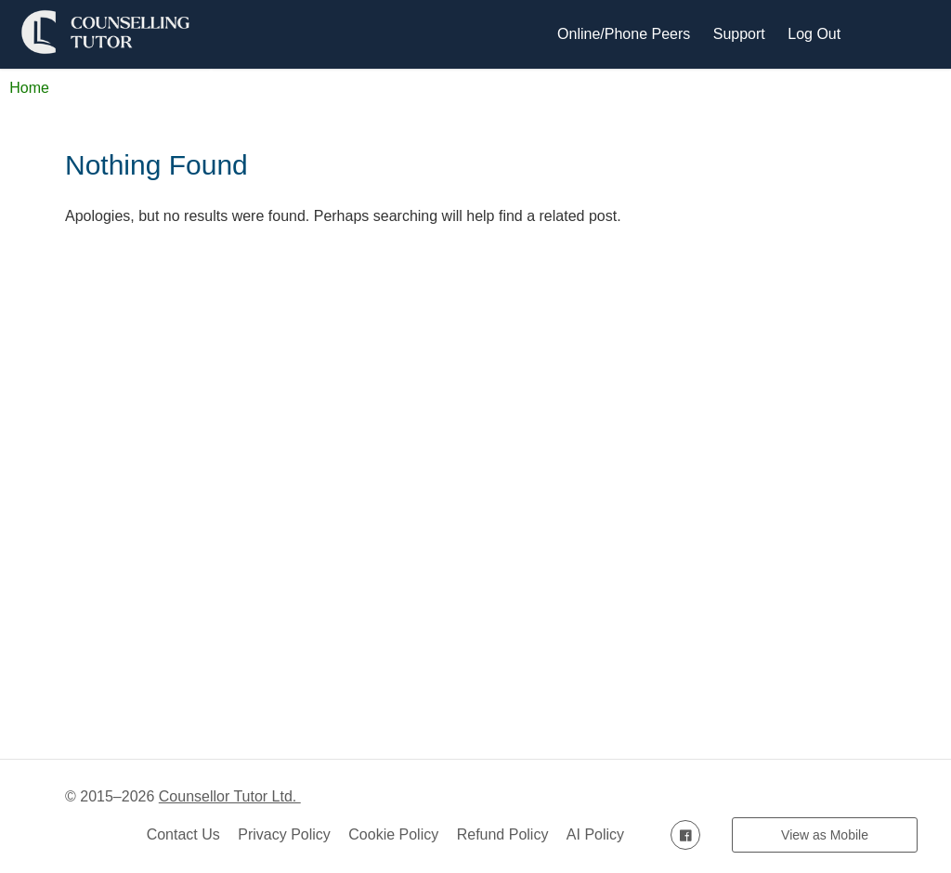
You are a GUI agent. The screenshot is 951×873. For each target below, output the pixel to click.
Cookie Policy (393, 834)
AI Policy (595, 834)
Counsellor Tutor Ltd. (230, 796)
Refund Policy (503, 834)
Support (739, 34)
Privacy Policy (284, 834)
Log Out (814, 34)
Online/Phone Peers (623, 34)
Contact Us (183, 834)
